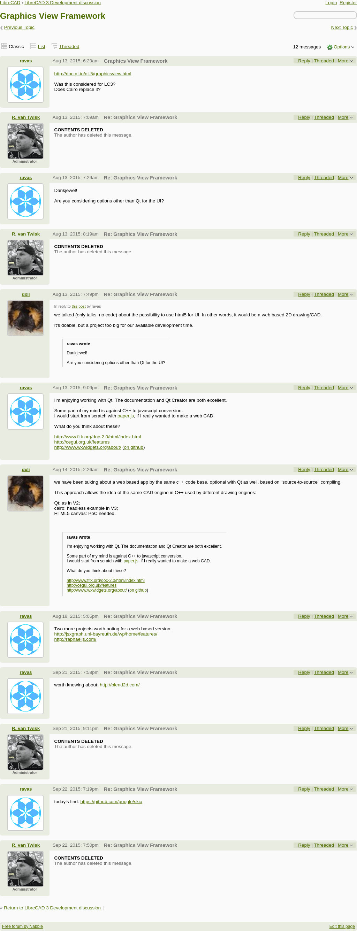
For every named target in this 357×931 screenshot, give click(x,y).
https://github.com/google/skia (111, 801)
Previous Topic (19, 27)
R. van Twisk (26, 117)
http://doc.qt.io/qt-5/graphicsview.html (92, 73)
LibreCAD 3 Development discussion (62, 2)
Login (331, 2)
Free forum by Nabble (22, 926)
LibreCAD (10, 2)
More (343, 60)
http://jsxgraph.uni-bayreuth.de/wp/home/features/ (105, 634)
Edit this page (342, 926)
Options (342, 46)
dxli (26, 294)
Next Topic (342, 27)
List (41, 46)
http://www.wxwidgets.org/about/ (87, 447)
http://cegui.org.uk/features (81, 442)
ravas (26, 60)
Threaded (69, 46)
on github (133, 447)
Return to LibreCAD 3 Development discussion (52, 907)
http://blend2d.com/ (119, 684)
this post (79, 306)
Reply (304, 60)
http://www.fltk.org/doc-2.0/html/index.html (97, 436)
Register (348, 2)
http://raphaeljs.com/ (75, 639)
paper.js (125, 415)
